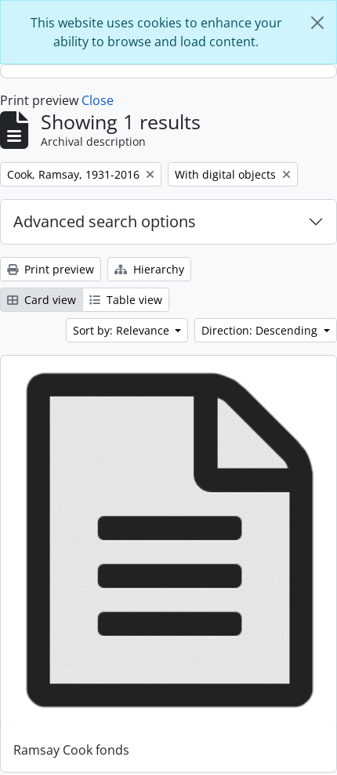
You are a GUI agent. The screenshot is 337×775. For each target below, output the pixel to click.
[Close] (317, 23)
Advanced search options (104, 221)
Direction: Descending (261, 330)
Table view (125, 299)
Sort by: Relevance (122, 330)
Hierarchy (149, 269)
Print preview (50, 269)
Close (98, 100)
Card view (41, 299)
